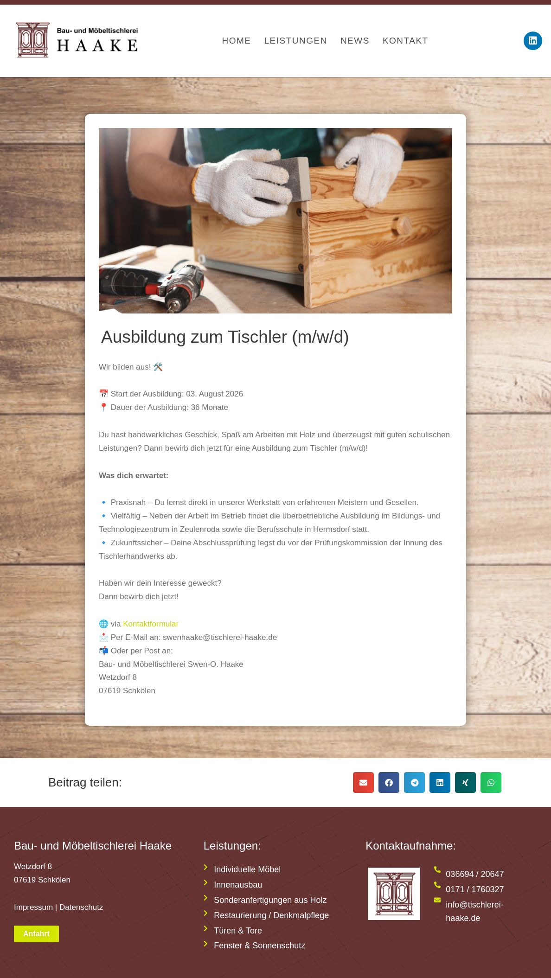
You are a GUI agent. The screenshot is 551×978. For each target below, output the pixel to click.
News (355, 40)
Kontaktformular (151, 624)
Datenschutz (81, 907)
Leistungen (295, 40)
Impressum (33, 907)
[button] (363, 782)
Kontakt (406, 40)
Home (236, 40)
